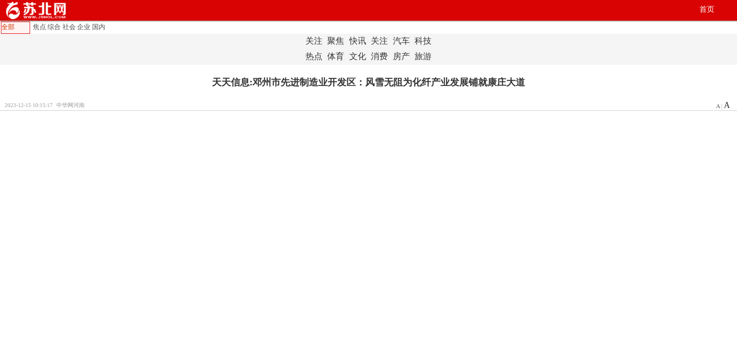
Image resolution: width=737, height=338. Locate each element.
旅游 (423, 56)
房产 (401, 56)
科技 (423, 41)
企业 (83, 27)
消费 (379, 56)
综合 (54, 27)
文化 (357, 56)
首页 (706, 9)
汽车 (401, 41)
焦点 (39, 27)
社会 (69, 27)
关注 (314, 41)
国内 (98, 27)
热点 (314, 56)
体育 (335, 56)
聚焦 (335, 41)
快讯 (357, 41)
